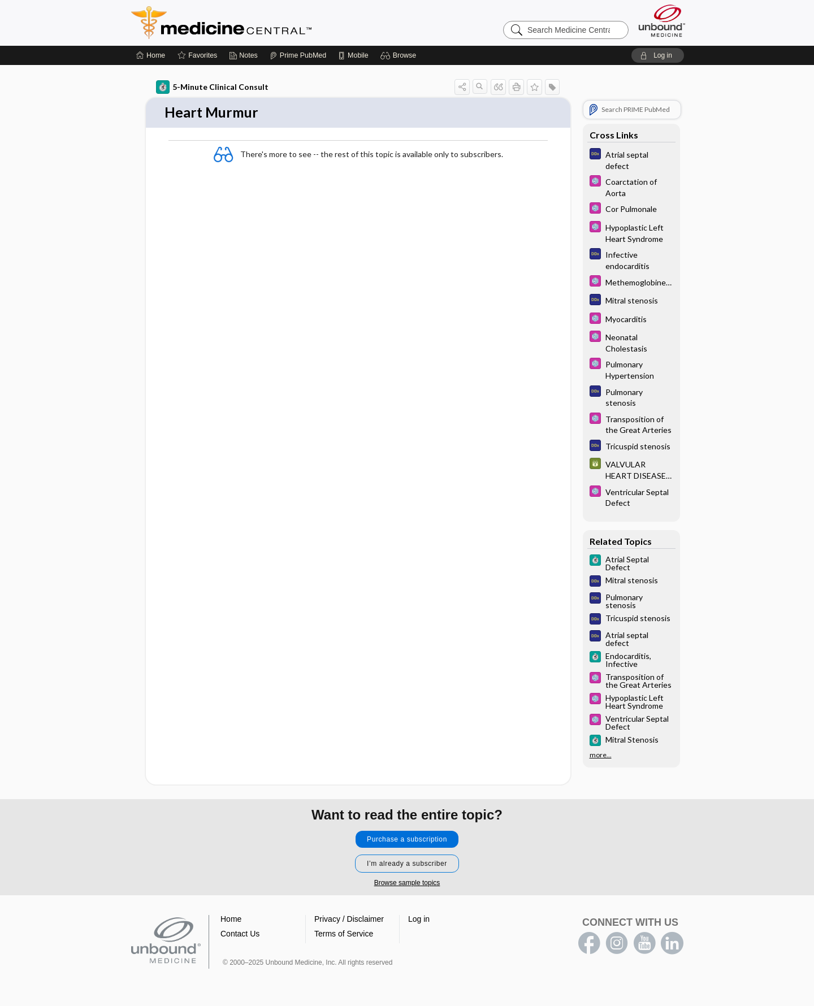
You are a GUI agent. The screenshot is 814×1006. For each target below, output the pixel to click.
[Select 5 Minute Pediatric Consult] (631, 186)
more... (601, 755)
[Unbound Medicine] (662, 20)
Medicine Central (271, 23)
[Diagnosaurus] (631, 159)
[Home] (150, 55)
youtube (644, 944)
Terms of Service (343, 934)
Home (230, 919)
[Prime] (298, 55)
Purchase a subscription (407, 840)
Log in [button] (419, 919)
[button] (399, 55)
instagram (616, 944)
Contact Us (239, 934)
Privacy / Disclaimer (349, 919)
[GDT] (631, 469)
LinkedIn (672, 944)
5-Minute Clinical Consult (212, 87)
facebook (589, 944)
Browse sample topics (407, 883)
